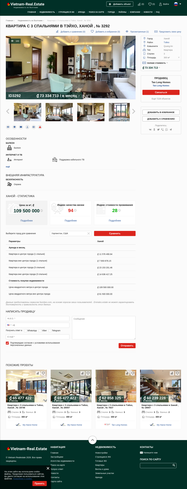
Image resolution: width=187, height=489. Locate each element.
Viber (44, 329)
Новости (54, 472)
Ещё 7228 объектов (161, 99)
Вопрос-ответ (57, 468)
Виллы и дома (102, 468)
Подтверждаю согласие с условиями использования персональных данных (35, 342)
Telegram (56, 329)
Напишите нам (150, 451)
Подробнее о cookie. (22, 478)
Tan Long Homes (161, 85)
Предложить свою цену (170, 32)
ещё (8, 165)
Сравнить (114, 232)
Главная (54, 451)
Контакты (55, 476)
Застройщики (57, 455)
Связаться (161, 92)
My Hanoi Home (30, 423)
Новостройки (101, 451)
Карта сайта (56, 480)
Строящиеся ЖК (103, 455)
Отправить (127, 344)
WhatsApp (32, 329)
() (143, 4)
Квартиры (99, 463)
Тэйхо (166, 42)
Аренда (98, 476)
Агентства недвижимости (62, 459)
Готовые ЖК (101, 459)
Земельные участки (104, 472)
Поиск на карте (58, 463)
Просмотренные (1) (139, 32)
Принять (40, 483)
